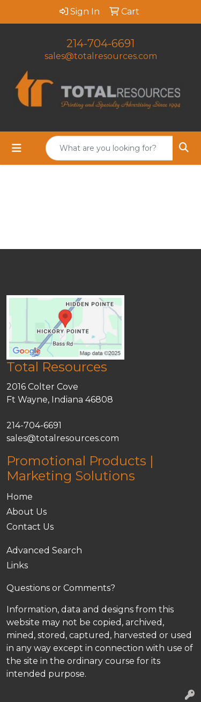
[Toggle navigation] (16, 148)
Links (17, 565)
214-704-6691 (100, 43)
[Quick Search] (109, 148)
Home (19, 497)
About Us (26, 512)
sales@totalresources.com (100, 56)
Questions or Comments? (60, 588)
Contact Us (30, 527)
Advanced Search (44, 550)
